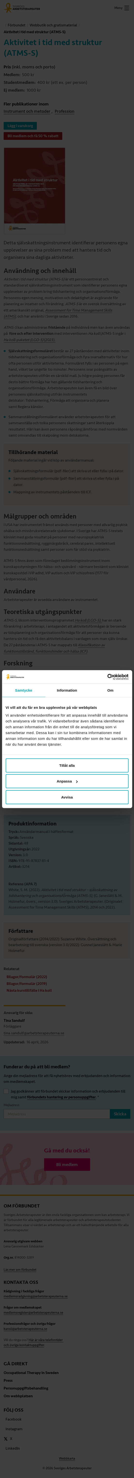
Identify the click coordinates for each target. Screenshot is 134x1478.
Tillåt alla (67, 765)
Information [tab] (67, 690)
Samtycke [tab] (23, 690)
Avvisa (67, 797)
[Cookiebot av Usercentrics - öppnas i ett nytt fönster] (107, 677)
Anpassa (67, 781)
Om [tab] (110, 690)
